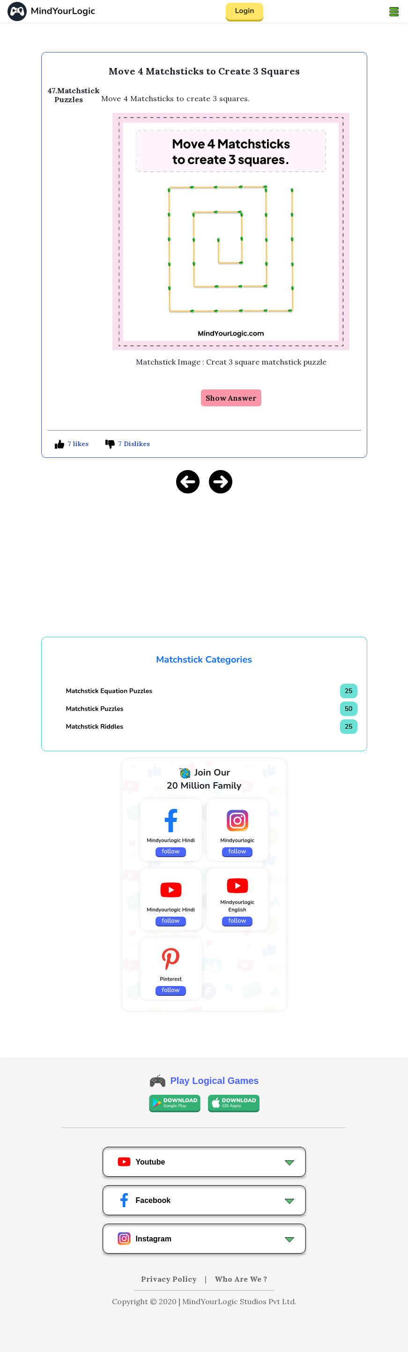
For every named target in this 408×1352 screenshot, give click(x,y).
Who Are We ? (241, 1279)
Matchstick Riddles (95, 726)
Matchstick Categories (204, 659)
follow (171, 851)
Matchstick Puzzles (95, 708)
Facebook (144, 1200)
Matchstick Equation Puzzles (109, 691)
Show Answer (231, 398)
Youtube (141, 1162)
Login (244, 11)
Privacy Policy (170, 1279)
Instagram (144, 1239)
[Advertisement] (204, 567)
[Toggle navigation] (393, 11)
